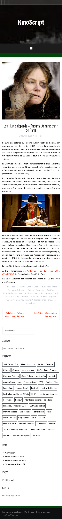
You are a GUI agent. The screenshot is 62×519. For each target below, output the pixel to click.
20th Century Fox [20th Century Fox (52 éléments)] (10, 364)
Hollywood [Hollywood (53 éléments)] (8, 400)
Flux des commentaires (15, 460)
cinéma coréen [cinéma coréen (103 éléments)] (28, 370)
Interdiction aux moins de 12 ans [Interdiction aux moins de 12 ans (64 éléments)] (38, 400)
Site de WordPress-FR (15, 464)
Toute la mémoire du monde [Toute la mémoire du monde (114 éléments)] (15, 429)
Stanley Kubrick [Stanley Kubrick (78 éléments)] (9, 424)
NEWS (28, 286)
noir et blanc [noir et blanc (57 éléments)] (25, 412)
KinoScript (31, 21)
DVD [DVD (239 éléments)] (41, 382)
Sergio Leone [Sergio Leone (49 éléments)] (23, 418)
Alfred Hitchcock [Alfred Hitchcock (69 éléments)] (28, 364)
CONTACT (10, 480)
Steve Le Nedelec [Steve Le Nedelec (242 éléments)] (26, 424)
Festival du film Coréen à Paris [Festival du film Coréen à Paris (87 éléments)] (16, 394)
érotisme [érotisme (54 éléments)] (36, 435)
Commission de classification (41, 290)
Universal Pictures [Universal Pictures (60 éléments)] (37, 429)
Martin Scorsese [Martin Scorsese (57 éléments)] (10, 412)
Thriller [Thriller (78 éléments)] (52, 424)
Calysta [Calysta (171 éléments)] (6, 370)
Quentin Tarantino (14, 300)
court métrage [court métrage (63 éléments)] (9, 382)
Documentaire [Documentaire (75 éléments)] (30, 382)
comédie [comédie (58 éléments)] (52, 376)
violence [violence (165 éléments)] (51, 429)
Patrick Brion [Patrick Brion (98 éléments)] (38, 412)
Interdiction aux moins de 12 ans (18, 293)
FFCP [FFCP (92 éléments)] (33, 394)
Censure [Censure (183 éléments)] (15, 370)
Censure (21, 286)
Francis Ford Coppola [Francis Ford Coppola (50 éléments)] (48, 394)
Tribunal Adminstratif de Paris (37, 300)
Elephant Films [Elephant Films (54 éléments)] (52, 382)
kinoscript (39, 136)
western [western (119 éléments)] (6, 435)
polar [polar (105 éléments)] (49, 412)
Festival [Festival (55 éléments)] (34, 388)
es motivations (21, 173)
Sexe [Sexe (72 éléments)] (34, 418)
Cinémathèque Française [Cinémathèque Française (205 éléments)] (47, 370)
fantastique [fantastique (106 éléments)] (8, 388)
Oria (45, 512)
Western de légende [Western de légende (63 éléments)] (21, 435)
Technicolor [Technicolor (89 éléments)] (41, 424)
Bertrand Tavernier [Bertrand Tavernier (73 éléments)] (46, 364)
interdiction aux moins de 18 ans (24, 296)
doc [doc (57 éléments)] (19, 382)
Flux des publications (14, 456)
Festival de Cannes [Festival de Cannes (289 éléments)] (48, 388)
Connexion (10, 452)
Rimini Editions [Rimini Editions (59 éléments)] (9, 418)
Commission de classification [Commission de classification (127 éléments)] (33, 376)
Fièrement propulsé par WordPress (18, 512)
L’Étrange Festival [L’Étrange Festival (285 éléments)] (37, 406)
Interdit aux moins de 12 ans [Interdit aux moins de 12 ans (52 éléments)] (15, 406)
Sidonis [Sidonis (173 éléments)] (42, 418)
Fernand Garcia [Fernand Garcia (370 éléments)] (22, 388)
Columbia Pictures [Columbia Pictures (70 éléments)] (11, 376)
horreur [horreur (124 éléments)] (18, 400)
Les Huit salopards (48, 296)
